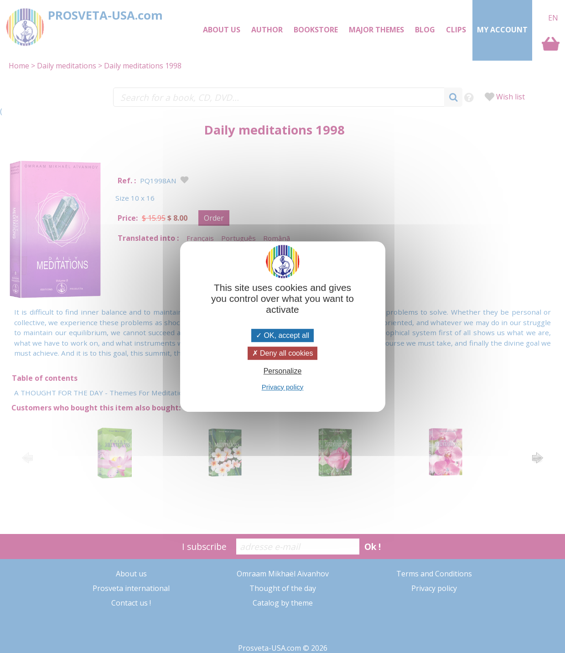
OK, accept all (282, 335)
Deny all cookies (282, 353)
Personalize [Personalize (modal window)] (283, 371)
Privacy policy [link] (283, 387)
